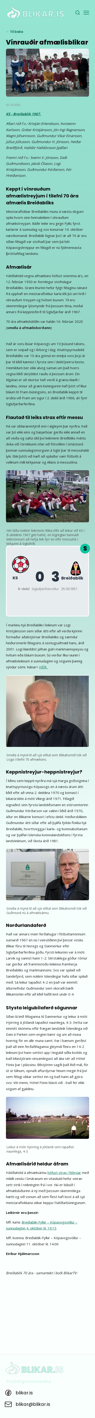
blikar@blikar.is (33, 1404)
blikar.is (24, 1393)
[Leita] (77, 12)
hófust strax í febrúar (64, 1172)
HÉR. (43, 667)
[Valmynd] (86, 12)
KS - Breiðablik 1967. (23, 114)
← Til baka (14, 31)
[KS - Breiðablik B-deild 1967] (47, 581)
